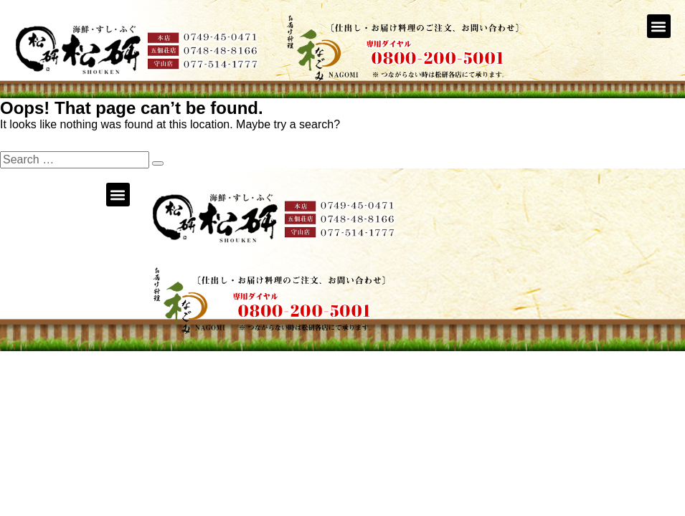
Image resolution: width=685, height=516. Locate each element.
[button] (659, 26)
